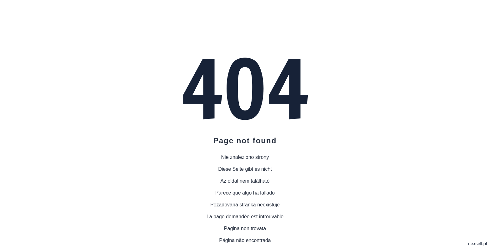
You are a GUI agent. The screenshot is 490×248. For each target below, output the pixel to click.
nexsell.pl (477, 243)
